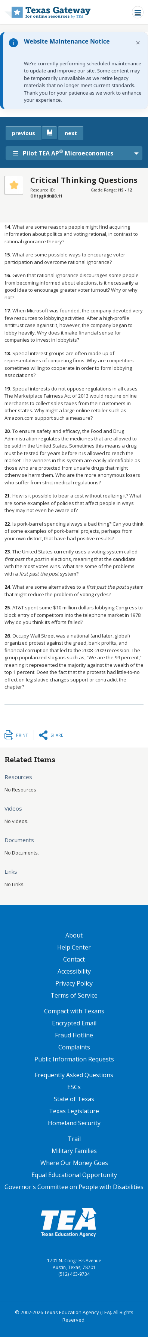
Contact (74, 959)
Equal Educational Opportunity (74, 1175)
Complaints (74, 1047)
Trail (74, 1139)
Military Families (74, 1151)
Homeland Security (74, 1123)
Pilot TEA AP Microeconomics (63, 152)
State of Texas (74, 1099)
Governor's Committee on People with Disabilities (74, 1187)
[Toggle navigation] (138, 12)
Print (22, 735)
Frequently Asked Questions (74, 1075)
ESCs (74, 1087)
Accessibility (74, 971)
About (74, 935)
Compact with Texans (74, 1011)
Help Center (74, 947)
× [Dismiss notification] (138, 43)
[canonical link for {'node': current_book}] (49, 132)
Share (56, 735)
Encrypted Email (74, 1023)
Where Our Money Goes (74, 1163)
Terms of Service (74, 995)
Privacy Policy (74, 983)
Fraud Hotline (74, 1035)
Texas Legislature (74, 1111)
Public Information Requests (74, 1059)
